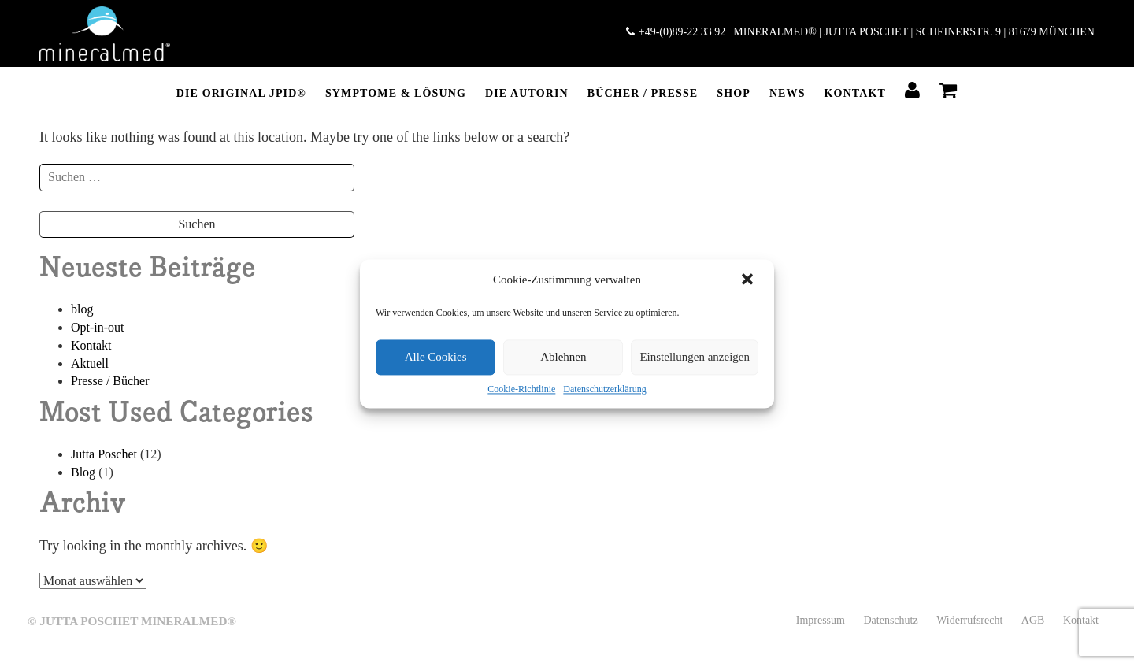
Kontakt (855, 93)
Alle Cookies (436, 356)
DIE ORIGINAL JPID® (241, 93)
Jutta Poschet (104, 454)
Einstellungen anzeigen (694, 356)
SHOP (733, 93)
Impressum (820, 620)
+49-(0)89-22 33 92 (676, 32)
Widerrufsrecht (969, 620)
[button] (748, 280)
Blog (83, 472)
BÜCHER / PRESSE (643, 93)
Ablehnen (563, 356)
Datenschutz (890, 620)
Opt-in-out (97, 327)
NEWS (787, 93)
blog (82, 309)
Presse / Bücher (110, 380)
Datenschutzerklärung (604, 389)
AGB (1033, 620)
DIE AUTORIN (527, 93)
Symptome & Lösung (395, 93)
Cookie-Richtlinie (521, 389)
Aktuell (90, 363)
